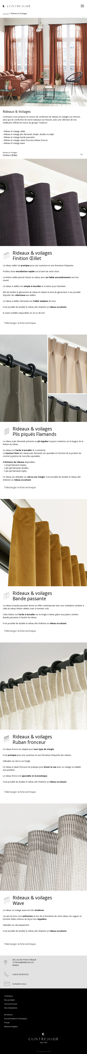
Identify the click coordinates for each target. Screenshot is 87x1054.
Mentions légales (11, 1026)
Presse (7, 1022)
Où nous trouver (10, 1004)
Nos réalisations (10, 1008)
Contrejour (8, 996)
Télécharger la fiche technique (20, 323)
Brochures (8, 1014)
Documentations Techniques (15, 1018)
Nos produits (9, 1000)
